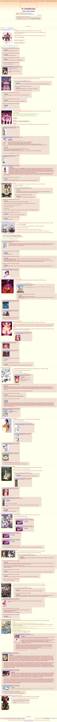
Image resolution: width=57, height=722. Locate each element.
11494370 (30, 525)
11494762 (17, 103)
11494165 (18, 598)
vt (39, 1)
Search (50, 1)
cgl (54, 0)
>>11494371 (13, 541)
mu (16, 1)
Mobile (53, 1)
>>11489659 (10, 139)
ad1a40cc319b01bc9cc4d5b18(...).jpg (8, 619)
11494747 (17, 462)
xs (45, 1)
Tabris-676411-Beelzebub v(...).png (20, 634)
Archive (23, 718)
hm (41, 0)
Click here (10, 45)
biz (53, 0)
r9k (34, 0)
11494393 (17, 497)
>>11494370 (13, 534)
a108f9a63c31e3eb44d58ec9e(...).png (8, 321)
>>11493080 (18, 594)
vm (22, 0)
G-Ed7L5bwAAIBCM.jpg (6, 221)
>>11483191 (22, 37)
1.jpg (2, 367)
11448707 (40, 322)
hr (10, 0)
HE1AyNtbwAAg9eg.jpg (7, 488)
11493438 (30, 478)
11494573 (17, 310)
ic (33, 0)
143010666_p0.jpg (6, 156)
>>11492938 (20, 295)
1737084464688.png (20, 285)
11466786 (49, 77)
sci (28, 1)
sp (31, 1)
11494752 (17, 199)
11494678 (34, 696)
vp (38, 1)
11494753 (17, 269)
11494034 (17, 342)
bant (51, 0)
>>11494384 (6, 401)
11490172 (48, 222)
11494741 (17, 358)
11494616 (17, 669)
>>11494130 (23, 636)
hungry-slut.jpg (4, 76)
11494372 (17, 539)
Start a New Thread (28, 11)
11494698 (17, 393)
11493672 (17, 256)
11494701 (17, 165)
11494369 (30, 519)
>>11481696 (6, 100)
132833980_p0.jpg (5, 466)
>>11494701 (6, 178)
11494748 (17, 408)
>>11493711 (22, 168)
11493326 (17, 241)
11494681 (17, 384)
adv (48, 0)
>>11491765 (11, 167)
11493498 (17, 300)
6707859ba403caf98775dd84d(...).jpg (8, 513)
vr (25, 0)
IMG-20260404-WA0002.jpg (7, 670)
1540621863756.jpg (6, 350)
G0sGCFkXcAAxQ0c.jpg (6, 418)
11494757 (29, 86)
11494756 (29, 81)
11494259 (17, 155)
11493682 (17, 263)
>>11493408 (6, 359)
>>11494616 (13, 687)
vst (28, 0)
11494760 (17, 98)
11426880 (35, 419)
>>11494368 (26, 521)
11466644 (37, 467)
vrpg (27, 0)
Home (56, 1)
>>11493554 (6, 364)
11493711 (17, 136)
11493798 (17, 569)
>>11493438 (6, 509)
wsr (42, 1)
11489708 (36, 30)
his (9, 1)
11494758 (17, 92)
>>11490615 (6, 218)
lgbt (42, 0)
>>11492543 (6, 105)
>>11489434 (6, 562)
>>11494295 (6, 400)
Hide (37, 15)
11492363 (17, 560)
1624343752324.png (19, 333)
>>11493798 (6, 575)
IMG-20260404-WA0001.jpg (7, 653)
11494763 (17, 66)
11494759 (17, 177)
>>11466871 (18, 83)
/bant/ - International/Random (29, 13)
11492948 (30, 433)
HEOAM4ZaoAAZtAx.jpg (7, 443)
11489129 (44, 620)
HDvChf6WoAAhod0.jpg (7, 453)
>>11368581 (24, 224)
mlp (14, 1)
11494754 (17, 212)
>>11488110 (6, 571)
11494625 (17, 608)
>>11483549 (8, 500)
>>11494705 (6, 54)
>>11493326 (6, 253)
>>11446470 (18, 196)
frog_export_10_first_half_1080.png (9, 498)
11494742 (17, 614)
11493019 (32, 294)
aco (46, 0)
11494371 (17, 532)
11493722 (17, 487)
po (22, 1)
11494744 (17, 545)
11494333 (30, 188)
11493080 (30, 588)
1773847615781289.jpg (6, 29)
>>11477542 (6, 94)
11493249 (30, 473)
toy (34, 1)
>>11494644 (23, 377)
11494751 (30, 194)
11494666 (17, 574)
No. (34, 30)
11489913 (34, 555)
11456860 (46, 111)
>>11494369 (26, 528)
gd (6, 1)
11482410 (34, 514)
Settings (47, 1)
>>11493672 (6, 265)
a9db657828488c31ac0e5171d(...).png (8, 695)
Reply (40, 30)
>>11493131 (6, 252)
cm (39, 0)
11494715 (17, 48)
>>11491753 (6, 147)
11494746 (17, 62)
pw (25, 1)
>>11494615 (13, 672)
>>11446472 (6, 200)
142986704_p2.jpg (6, 127)
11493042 (43, 368)
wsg (41, 1)
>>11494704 (11, 410)
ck (56, 0)
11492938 (32, 284)
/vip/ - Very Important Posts (31, 14)
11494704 (17, 398)
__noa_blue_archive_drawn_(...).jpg (21, 424)
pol (23, 1)
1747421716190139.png (7, 301)
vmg (23, 0)
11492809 (30, 423)
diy (2, 1)
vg (20, 0)
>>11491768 (18, 475)
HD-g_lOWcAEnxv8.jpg (19, 434)
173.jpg (4, 242)
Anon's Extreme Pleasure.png (8, 409)
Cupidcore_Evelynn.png (7, 599)
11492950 (18, 452)
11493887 (29, 593)
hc (7, 1)
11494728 (17, 57)
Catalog (19, 718)
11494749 (17, 362)
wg (31, 0)
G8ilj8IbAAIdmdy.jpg (18, 375)
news (19, 1)
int (10, 1)
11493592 (30, 332)
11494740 (17, 691)
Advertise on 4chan (28, 26)
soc (30, 1)
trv (35, 1)
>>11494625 (6, 616)
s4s (36, 0)
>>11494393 (6, 510)
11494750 (17, 317)
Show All (40, 15)
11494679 (29, 374)
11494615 (17, 652)
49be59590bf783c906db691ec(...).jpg (9, 137)
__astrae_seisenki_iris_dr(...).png (21, 526)
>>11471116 (18, 87)
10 (13, 718)
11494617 (17, 685)
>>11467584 (6, 213)
